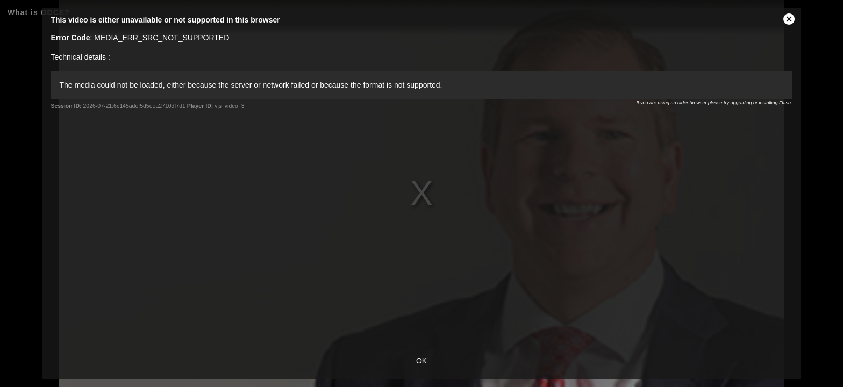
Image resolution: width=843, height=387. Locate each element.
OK (421, 360)
